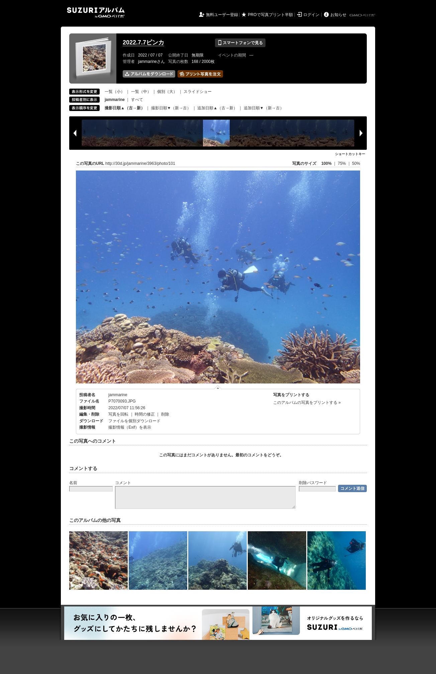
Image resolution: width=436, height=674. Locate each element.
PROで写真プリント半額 (270, 14)
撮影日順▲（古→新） (125, 108)
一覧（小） (115, 91)
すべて (137, 99)
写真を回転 (118, 414)
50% (356, 163)
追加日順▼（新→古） (264, 108)
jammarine (117, 394)
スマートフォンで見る (240, 42)
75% (342, 163)
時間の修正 (145, 414)
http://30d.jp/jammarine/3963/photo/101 (140, 163)
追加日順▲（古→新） (217, 108)
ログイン (311, 14)
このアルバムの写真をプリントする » (307, 402)
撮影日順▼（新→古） (171, 108)
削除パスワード (313, 482)
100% (326, 163)
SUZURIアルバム (96, 12)
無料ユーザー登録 (222, 14)
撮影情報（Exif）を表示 (129, 427)
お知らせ (338, 14)
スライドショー (198, 91)
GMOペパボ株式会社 (362, 15)
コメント (123, 482)
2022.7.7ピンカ (143, 42)
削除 (165, 414)
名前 (73, 482)
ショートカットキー (350, 154)
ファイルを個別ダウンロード (134, 421)
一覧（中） (141, 91)
